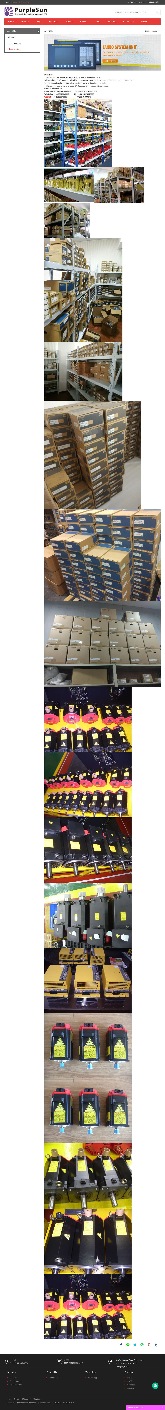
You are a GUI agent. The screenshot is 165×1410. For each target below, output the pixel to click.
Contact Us (128, 22)
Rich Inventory (14, 49)
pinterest (149, 1345)
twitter (135, 1345)
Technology (92, 1377)
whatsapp (142, 1345)
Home (11, 22)
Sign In (132, 2)
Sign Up (142, 2)
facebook (121, 1345)
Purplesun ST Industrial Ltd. (68, 77)
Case (97, 22)
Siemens (130, 1388)
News (39, 22)
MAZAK (69, 22)
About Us (25, 22)
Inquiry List (154, 2)
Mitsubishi (54, 22)
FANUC (83, 22)
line (128, 1345)
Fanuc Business (14, 43)
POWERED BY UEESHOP (63, 1403)
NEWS (144, 22)
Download (111, 22)
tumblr (156, 1345)
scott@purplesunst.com (73, 1363)
